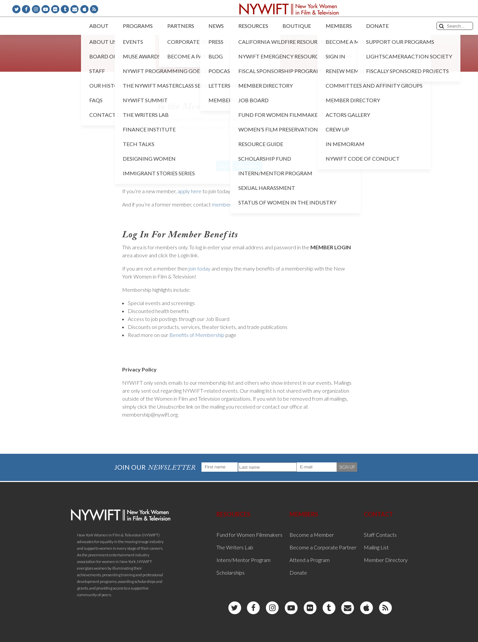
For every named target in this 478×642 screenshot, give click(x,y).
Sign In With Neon (239, 166)
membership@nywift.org (239, 204)
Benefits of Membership (196, 335)
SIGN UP (347, 467)
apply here (189, 191)
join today (199, 268)
